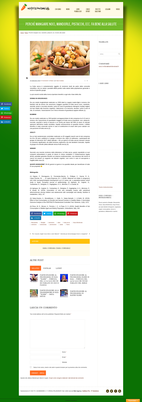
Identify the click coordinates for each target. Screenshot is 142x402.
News (26, 32)
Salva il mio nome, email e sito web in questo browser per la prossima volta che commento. (60, 367)
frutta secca (67, 222)
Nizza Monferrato (78, 222)
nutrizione (34, 224)
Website (64, 362)
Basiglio (43, 222)
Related (35, 268)
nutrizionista (43, 224)
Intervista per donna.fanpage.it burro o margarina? (74, 234)
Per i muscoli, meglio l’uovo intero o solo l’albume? (45, 234)
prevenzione (53, 224)
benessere (51, 222)
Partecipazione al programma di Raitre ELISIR (78, 293)
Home (22, 32)
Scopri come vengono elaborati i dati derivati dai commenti (66, 378)
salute (61, 224)
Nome (64, 352)
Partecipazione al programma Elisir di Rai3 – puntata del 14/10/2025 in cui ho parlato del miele (79, 279)
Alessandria (34, 222)
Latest (59, 268)
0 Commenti (44, 80)
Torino (68, 224)
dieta (59, 222)
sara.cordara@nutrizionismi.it (109, 66)
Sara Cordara (60, 80)
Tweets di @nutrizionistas (106, 187)
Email (64, 357)
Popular (47, 268)
